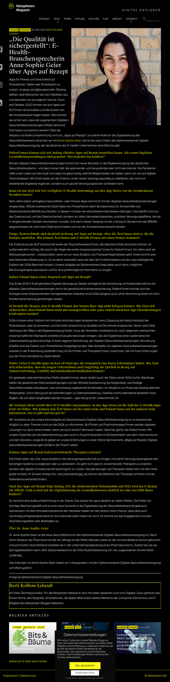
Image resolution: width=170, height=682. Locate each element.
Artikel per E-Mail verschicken (28, 661)
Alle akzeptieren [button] (85, 665)
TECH (57, 19)
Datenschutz (28, 675)
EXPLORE (94, 19)
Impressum (10, 675)
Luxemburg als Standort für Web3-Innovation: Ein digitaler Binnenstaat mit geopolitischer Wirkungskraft (136, 642)
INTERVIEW (25, 30)
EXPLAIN (80, 19)
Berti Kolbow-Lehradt (31, 585)
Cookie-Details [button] (71, 678)
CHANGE (14, 30)
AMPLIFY (117, 19)
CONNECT (131, 19)
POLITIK (40, 628)
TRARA (67, 19)
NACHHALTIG (29, 628)
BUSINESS (122, 628)
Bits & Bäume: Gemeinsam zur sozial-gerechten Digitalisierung (31, 645)
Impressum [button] (100, 678)
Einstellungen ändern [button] (85, 673)
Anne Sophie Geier (69, 140)
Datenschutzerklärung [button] (86, 678)
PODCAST (44, 19)
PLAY (105, 19)
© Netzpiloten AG (155, 675)
